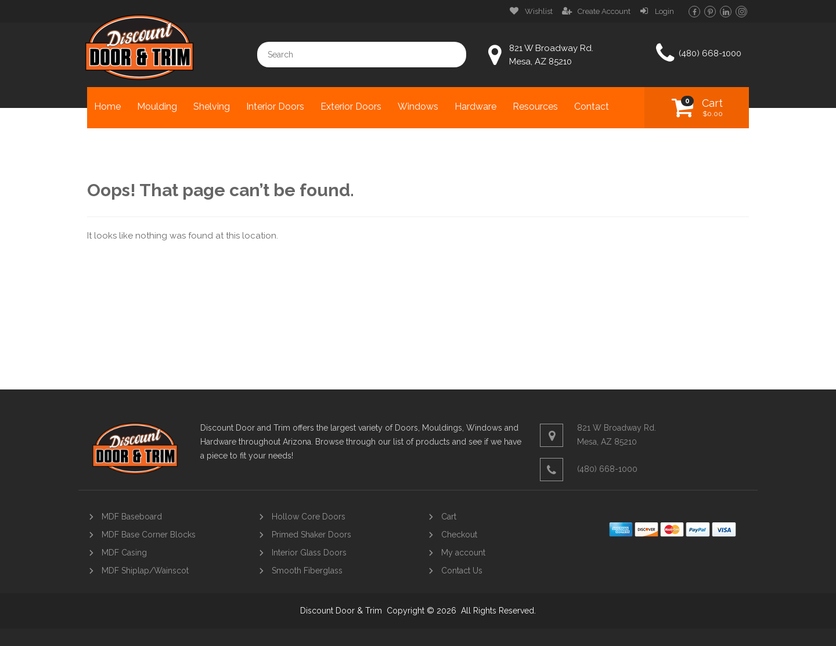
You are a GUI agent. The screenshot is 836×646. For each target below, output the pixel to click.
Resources (535, 106)
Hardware (475, 106)
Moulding (157, 106)
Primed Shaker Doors (311, 534)
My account (463, 552)
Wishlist (539, 11)
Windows (418, 106)
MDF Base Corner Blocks (149, 534)
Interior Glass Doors (309, 552)
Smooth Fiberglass (307, 570)
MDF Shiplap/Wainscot (145, 570)
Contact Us (461, 570)
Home (107, 106)
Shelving (211, 106)
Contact (591, 106)
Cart (712, 107)
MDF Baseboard (132, 516)
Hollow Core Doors (308, 516)
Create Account (604, 11)
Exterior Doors (350, 106)
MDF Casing (124, 552)
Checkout (459, 534)
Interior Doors (275, 106)
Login (664, 11)
